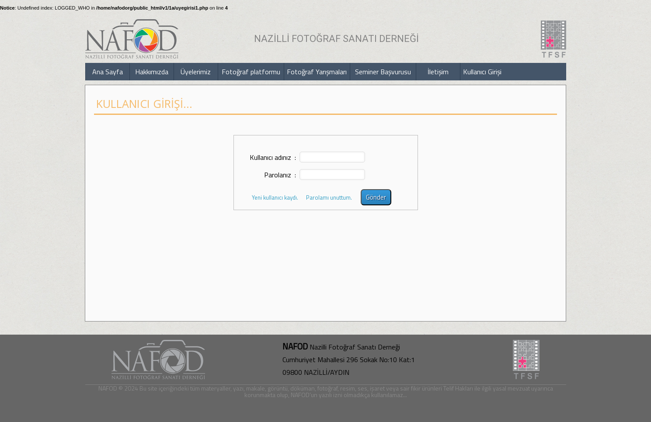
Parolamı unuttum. (329, 197)
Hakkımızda (151, 71)
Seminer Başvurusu (383, 71)
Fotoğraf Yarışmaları (317, 71)
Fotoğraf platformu (251, 71)
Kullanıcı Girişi (482, 71)
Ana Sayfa (107, 71)
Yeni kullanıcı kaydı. (275, 197)
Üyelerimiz (196, 71)
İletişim (438, 71)
